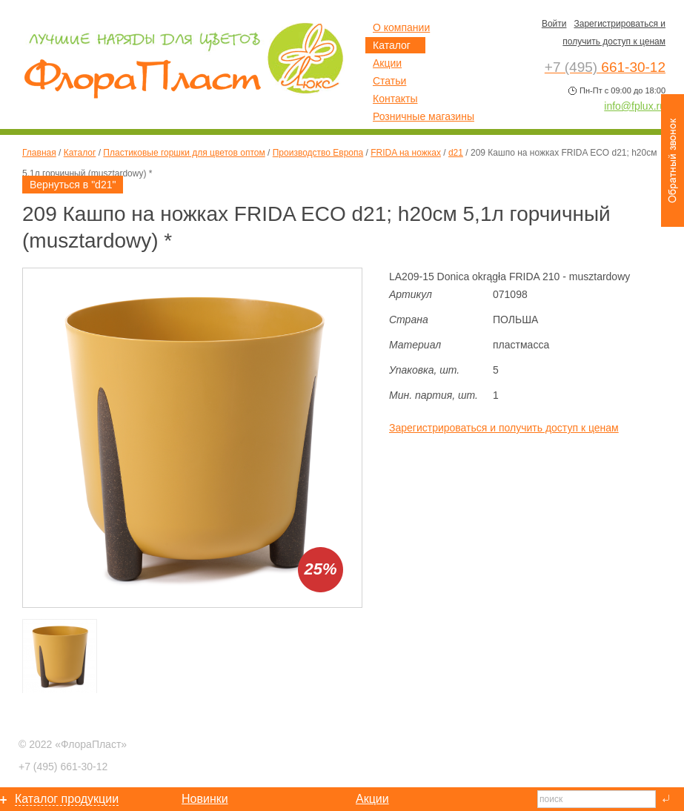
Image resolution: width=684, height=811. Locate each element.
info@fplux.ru (634, 106)
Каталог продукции (67, 798)
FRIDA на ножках (406, 153)
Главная (39, 153)
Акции (387, 63)
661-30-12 (63, 766)
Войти (554, 24)
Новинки (205, 798)
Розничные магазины (423, 116)
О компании (401, 27)
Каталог (80, 153)
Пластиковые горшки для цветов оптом (184, 153)
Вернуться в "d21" (73, 185)
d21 (455, 153)
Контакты (395, 99)
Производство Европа (318, 153)
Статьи (389, 81)
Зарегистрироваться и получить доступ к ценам (504, 428)
